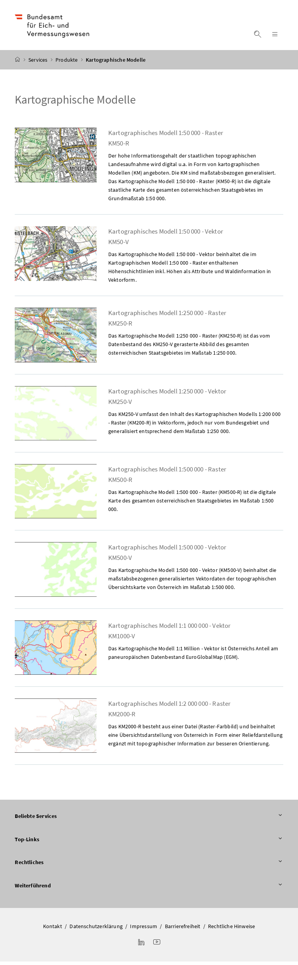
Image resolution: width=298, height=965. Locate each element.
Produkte (67, 63)
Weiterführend (149, 889)
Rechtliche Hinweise (231, 929)
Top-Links (149, 843)
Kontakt (52, 929)
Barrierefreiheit (183, 929)
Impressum (143, 929)
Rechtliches (149, 866)
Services (38, 63)
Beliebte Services (149, 820)
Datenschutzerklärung (96, 929)
